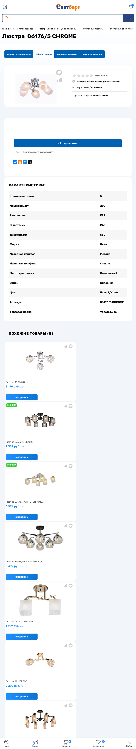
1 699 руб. (66, 452)
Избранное (99, 743)
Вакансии (53, 655)
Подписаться (68, 143)
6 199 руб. (66, 512)
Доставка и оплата (58, 644)
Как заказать (12, 660)
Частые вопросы (14, 666)
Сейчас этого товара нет (38, 152)
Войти (129, 743)
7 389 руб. (66, 392)
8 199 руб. (25, 512)
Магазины (96, 649)
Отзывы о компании (101, 644)
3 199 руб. (25, 392)
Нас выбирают (13, 649)
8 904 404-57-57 (20, 711)
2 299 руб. (108, 452)
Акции (51, 649)
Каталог (35, 743)
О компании (12, 644)
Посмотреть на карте (23, 698)
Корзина (66, 743)
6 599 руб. (108, 392)
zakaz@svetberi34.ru (22, 718)
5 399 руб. (25, 452)
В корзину (21, 401)
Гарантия (10, 655)
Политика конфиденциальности (108, 655)
